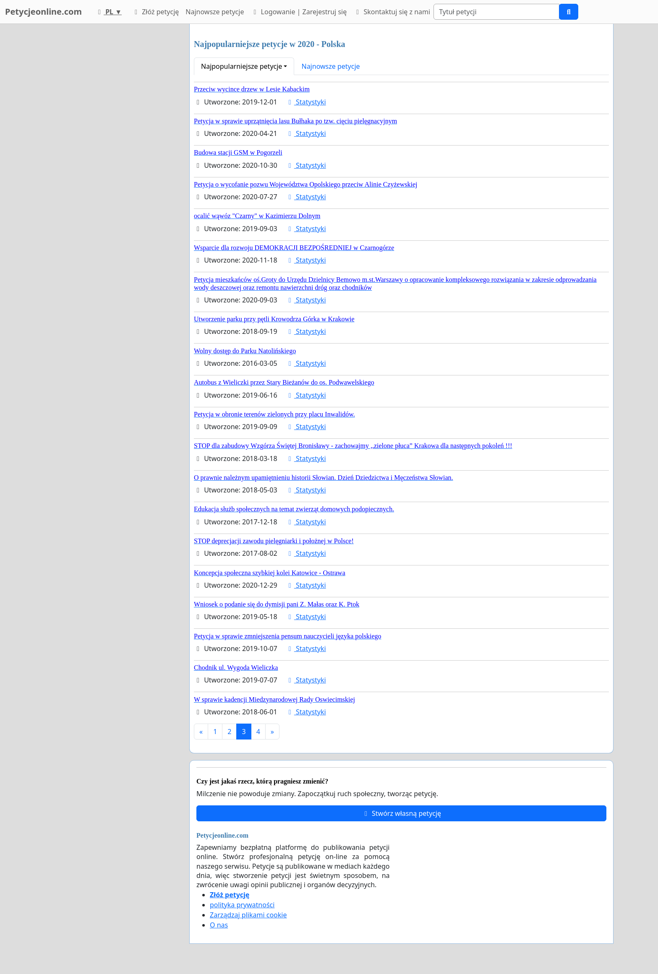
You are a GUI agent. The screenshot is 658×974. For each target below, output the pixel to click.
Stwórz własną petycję (401, 813)
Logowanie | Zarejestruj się (299, 11)
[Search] (496, 12)
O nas (219, 925)
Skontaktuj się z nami (391, 11)
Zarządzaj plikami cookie (248, 914)
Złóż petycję (155, 11)
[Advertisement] (107, 150)
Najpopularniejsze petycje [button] (241, 66)
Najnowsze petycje (214, 11)
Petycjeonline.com (43, 11)
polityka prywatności (242, 904)
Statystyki (306, 102)
